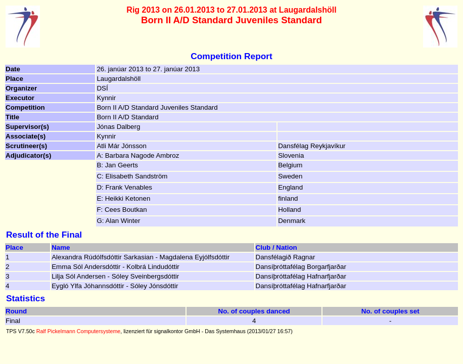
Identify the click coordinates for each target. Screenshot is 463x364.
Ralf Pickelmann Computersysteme (78, 331)
